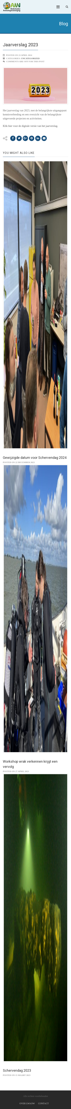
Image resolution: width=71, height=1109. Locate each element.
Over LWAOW (27, 1103)
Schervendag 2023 (17, 1070)
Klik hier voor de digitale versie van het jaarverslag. (30, 126)
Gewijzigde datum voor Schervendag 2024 (34, 458)
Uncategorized (30, 58)
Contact (43, 1103)
